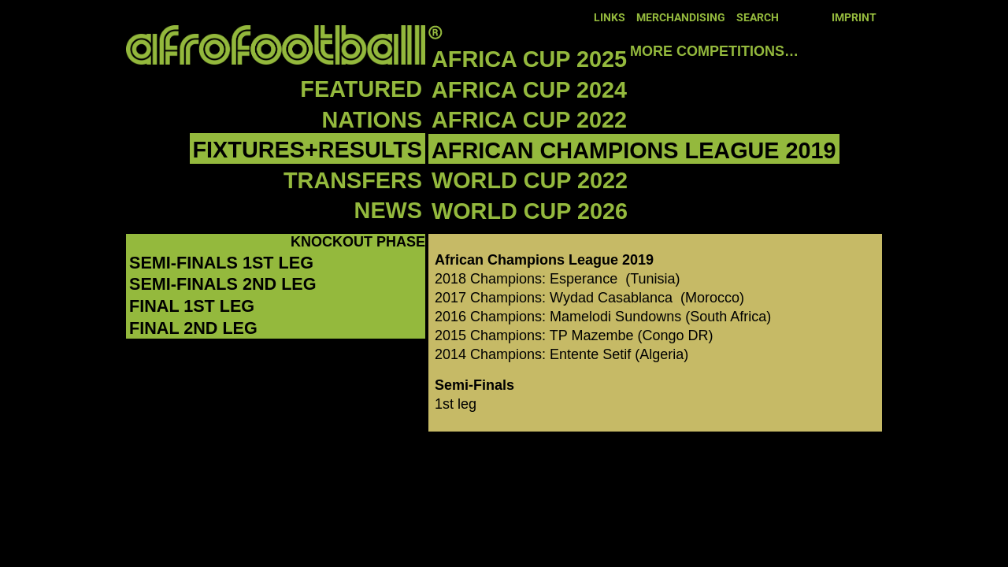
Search (757, 17)
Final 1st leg (191, 306)
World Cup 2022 (530, 180)
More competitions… (714, 51)
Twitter (816, 16)
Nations (372, 119)
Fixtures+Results (307, 149)
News (388, 210)
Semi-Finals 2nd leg (223, 284)
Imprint (854, 17)
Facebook (794, 16)
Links (609, 17)
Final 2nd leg (193, 328)
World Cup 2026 (530, 211)
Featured (361, 89)
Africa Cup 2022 (529, 119)
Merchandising (680, 17)
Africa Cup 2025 (529, 59)
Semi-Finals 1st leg (221, 262)
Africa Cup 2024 (529, 89)
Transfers (353, 180)
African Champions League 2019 (634, 150)
